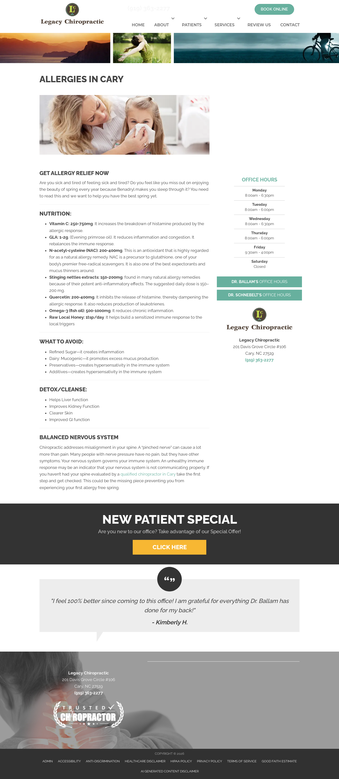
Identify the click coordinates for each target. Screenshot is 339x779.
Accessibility (69, 761)
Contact (290, 25)
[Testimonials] (169, 605)
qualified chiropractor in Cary (148, 474)
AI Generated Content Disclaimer (170, 771)
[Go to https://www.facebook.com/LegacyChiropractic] (220, 9)
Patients (191, 25)
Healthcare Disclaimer (145, 761)
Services (225, 25)
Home (138, 25)
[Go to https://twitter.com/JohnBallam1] (229, 9)
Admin (47, 761)
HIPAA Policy (181, 761)
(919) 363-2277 (149, 8)
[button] (173, 18)
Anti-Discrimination (103, 761)
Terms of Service (242, 761)
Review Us (259, 25)
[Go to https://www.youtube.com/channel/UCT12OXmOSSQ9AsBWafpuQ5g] (237, 9)
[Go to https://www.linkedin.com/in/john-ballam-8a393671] (246, 9)
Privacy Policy (209, 761)
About (161, 25)
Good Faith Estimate (279, 761)
